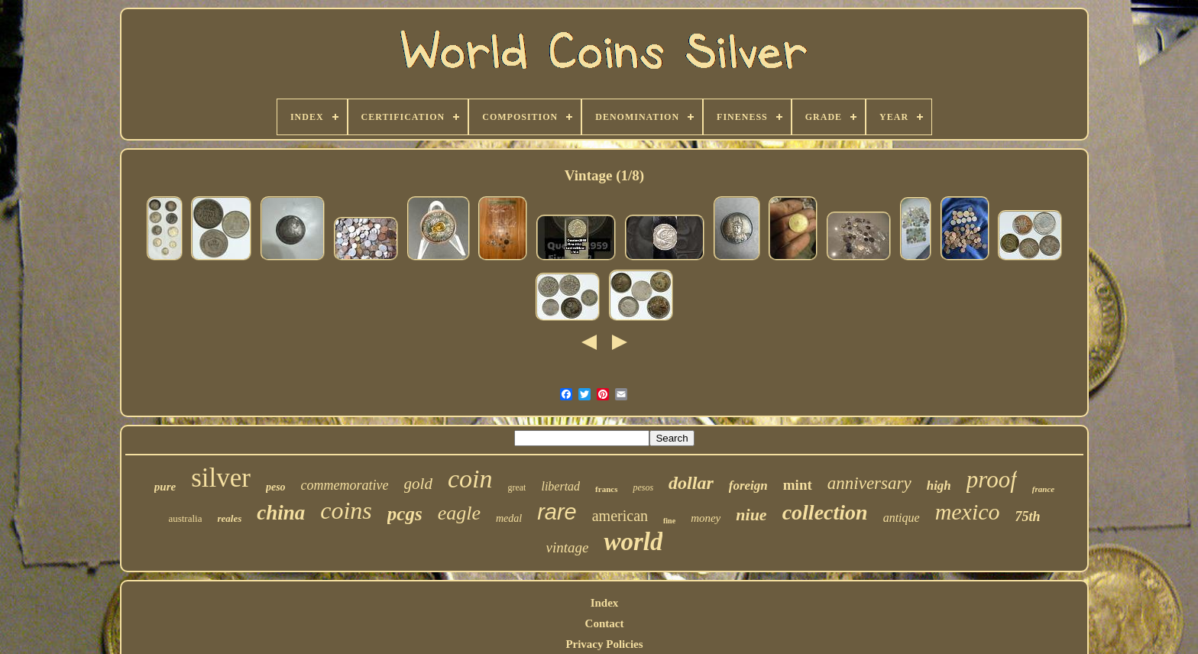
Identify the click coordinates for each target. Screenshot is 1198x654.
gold (418, 483)
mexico (967, 511)
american (620, 515)
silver (221, 478)
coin (470, 479)
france (1043, 489)
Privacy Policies (604, 644)
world (633, 541)
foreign (748, 485)
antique (901, 517)
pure (165, 487)
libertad (560, 486)
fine (669, 520)
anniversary (869, 483)
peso (276, 487)
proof (991, 479)
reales (229, 518)
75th (1028, 516)
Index (605, 603)
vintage (567, 547)
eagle (459, 513)
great (516, 487)
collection (825, 512)
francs (606, 489)
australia (185, 518)
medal (509, 518)
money (705, 518)
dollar (691, 483)
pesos (643, 487)
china (281, 512)
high (939, 485)
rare (557, 512)
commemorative (345, 485)
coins (346, 510)
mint (797, 485)
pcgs (405, 513)
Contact (604, 623)
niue (751, 514)
